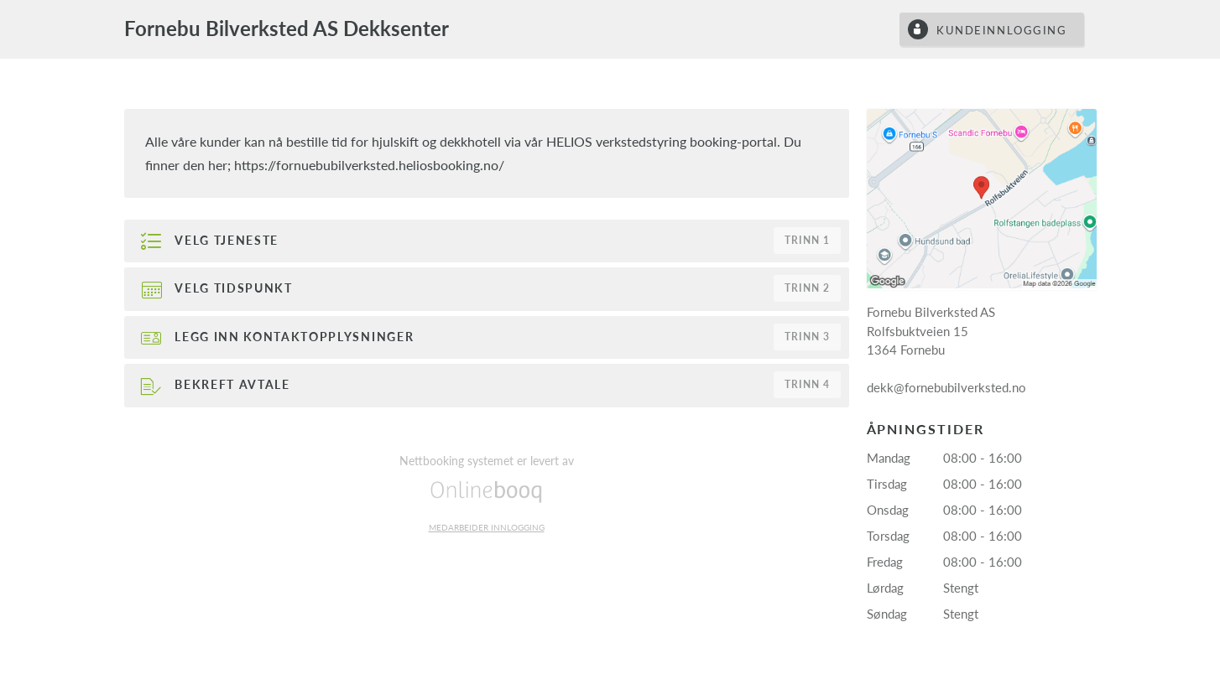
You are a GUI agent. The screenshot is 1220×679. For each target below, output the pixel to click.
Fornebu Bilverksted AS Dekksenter (286, 28)
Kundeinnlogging (1001, 30)
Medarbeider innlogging (487, 527)
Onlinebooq (486, 490)
